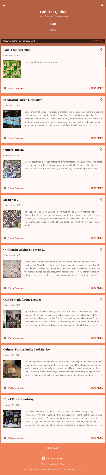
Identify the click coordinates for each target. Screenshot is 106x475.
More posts (53, 448)
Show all (97, 41)
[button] (101, 50)
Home (23, 30)
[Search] (102, 5)
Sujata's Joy (10, 199)
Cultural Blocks (13, 149)
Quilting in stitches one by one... (24, 249)
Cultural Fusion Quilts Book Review (26, 349)
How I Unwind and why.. (19, 399)
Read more (97, 88)
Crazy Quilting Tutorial (73, 30)
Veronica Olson (59, 464)
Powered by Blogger (53, 458)
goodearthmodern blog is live (22, 100)
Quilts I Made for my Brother (22, 299)
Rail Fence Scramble (16, 50)
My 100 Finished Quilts (43, 30)
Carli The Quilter (53, 12)
